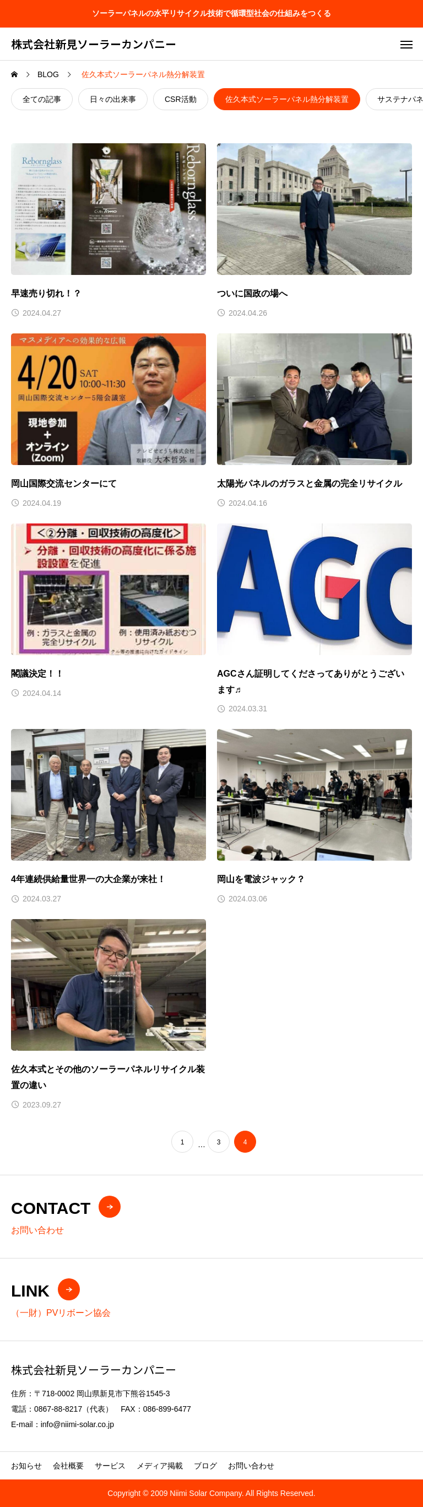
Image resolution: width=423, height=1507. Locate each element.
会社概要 (68, 1465)
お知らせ (26, 1465)
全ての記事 (42, 99)
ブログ (205, 1465)
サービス (110, 1465)
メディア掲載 (160, 1465)
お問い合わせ (251, 1465)
